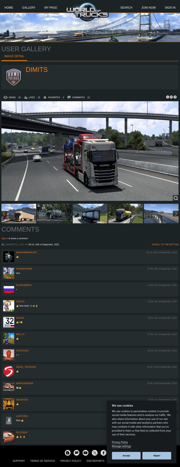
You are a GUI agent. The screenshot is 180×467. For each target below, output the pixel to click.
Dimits (37, 69)
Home (8, 7)
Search (126, 7)
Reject (157, 455)
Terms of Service (42, 460)
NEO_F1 (20, 334)
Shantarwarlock (26, 252)
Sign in (4, 238)
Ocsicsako (22, 350)
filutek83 (21, 432)
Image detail (14, 56)
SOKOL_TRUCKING (26, 367)
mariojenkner (24, 383)
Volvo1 (20, 301)
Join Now (148, 7)
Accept (126, 455)
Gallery (28, 7)
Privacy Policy (70, 460)
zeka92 (20, 318)
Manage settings (121, 446)
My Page (50, 7)
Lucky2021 (22, 416)
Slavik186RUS (24, 285)
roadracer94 (24, 269)
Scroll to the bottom (165, 244)
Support (19, 460)
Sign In (170, 7)
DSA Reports (95, 460)
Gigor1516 (22, 399)
